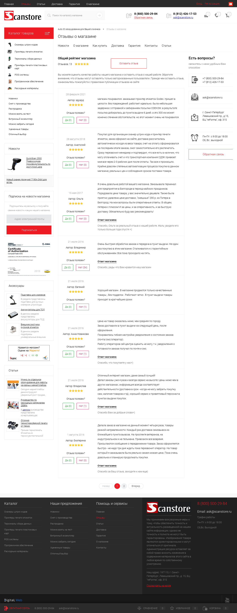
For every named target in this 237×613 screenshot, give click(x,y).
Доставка (57, 4)
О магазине (92, 4)
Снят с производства (20, 103)
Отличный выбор (17, 134)
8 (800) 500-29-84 (44, 608)
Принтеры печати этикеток (18, 515)
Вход (199, 3)
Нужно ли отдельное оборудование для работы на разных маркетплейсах (34, 382)
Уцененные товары (19, 129)
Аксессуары (16, 285)
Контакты (151, 45)
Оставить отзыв (128, 61)
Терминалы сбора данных (17, 521)
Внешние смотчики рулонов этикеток (30, 326)
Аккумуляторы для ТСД (33, 309)
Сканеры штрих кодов (15, 509)
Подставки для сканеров (33, 295)
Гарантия (74, 4)
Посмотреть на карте (159, 583)
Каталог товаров (28, 33)
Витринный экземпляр (20, 119)
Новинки (13, 98)
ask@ (206, 97)
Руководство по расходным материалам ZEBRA (33, 403)
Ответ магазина (107, 217)
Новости (14, 148)
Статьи (41, 4)
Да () (68, 118)
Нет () (83, 118)
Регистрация (212, 3)
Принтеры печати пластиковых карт (20, 529)
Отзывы (26, 4)
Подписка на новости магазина (29, 196)
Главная (9, 4)
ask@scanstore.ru (183, 17)
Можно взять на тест (20, 113)
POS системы (11, 537)
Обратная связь (143, 17)
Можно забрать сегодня (21, 124)
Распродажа (15, 108)
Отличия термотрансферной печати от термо (34, 423)
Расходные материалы (16, 549)
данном (26, 410)
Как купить (100, 45)
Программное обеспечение (18, 543)
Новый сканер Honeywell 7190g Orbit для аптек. (27, 181)
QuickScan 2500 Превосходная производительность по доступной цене (38, 162)
